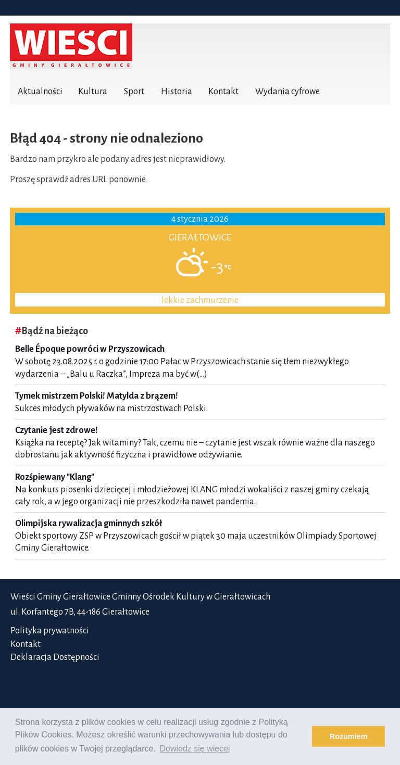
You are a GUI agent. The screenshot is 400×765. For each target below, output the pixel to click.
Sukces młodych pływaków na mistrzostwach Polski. (200, 402)
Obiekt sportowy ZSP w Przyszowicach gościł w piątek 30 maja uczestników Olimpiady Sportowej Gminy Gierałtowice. (200, 536)
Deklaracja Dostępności (54, 657)
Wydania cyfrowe (287, 91)
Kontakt (223, 91)
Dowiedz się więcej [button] (194, 748)
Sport (134, 91)
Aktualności (40, 91)
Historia (176, 91)
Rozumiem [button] (349, 736)
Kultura (92, 91)
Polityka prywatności (49, 630)
